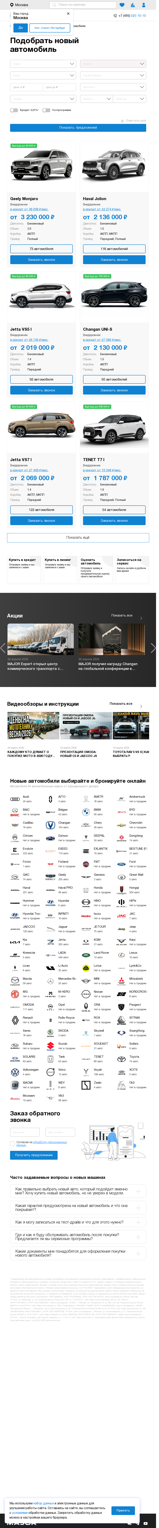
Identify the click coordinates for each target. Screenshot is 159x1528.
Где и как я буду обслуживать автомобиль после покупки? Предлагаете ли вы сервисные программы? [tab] (78, 1237)
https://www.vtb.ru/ (85, 1317)
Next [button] (153, 648)
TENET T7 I (93, 460)
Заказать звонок (41, 259)
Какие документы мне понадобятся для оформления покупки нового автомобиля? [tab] (78, 1253)
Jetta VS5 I (21, 329)
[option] (40, 648)
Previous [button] (2, 648)
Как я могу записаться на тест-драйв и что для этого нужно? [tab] (78, 1222)
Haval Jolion (94, 199)
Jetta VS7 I (21, 460)
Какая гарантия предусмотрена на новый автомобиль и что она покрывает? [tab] (78, 1208)
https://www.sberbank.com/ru (103, 1300)
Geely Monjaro (24, 199)
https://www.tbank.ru (46, 1306)
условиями (20, 1513)
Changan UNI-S (97, 329)
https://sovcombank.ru (132, 1309)
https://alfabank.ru (53, 1314)
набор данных (43, 1503)
